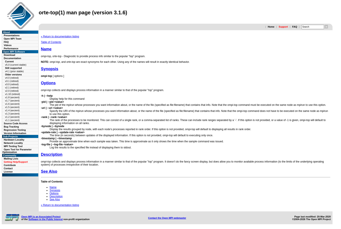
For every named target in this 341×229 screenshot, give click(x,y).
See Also (49, 171)
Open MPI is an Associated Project (41, 216)
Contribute (10, 165)
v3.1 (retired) (11, 81)
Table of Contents (51, 42)
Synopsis (49, 69)
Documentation (12, 58)
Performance (11, 48)
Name (46, 49)
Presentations (12, 35)
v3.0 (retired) (11, 84)
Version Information (15, 133)
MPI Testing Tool (13, 146)
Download (9, 55)
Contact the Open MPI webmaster (167, 218)
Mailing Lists (11, 158)
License (8, 171)
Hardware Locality (14, 139)
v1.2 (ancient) (12, 117)
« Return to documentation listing (60, 36)
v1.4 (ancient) (12, 110)
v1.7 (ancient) (12, 100)
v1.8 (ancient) (12, 97)
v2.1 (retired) (11, 87)
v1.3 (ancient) (12, 113)
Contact (8, 168)
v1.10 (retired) (12, 94)
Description (51, 154)
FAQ (294, 26)
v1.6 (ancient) (12, 104)
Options (48, 83)
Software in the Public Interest (45, 219)
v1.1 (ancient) (12, 120)
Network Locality (13, 143)
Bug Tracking (11, 126)
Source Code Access (15, 123)
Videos (8, 45)
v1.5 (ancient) (12, 107)
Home (271, 26)
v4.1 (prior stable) (14, 71)
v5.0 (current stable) (15, 64)
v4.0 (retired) (11, 77)
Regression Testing (15, 130)
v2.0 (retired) (11, 91)
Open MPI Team (13, 38)
